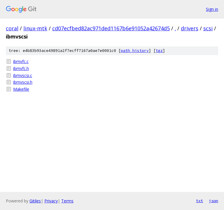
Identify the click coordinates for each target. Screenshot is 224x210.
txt (199, 200)
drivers (189, 28)
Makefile (21, 89)
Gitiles (35, 201)
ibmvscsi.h (22, 82)
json (213, 200)
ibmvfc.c (21, 61)
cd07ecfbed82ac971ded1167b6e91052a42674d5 (111, 28)
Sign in (212, 9)
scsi (208, 28)
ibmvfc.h (21, 68)
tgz (159, 50)
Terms (67, 201)
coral (12, 28)
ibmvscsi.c (22, 75)
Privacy (51, 201)
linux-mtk (35, 28)
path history (135, 50)
